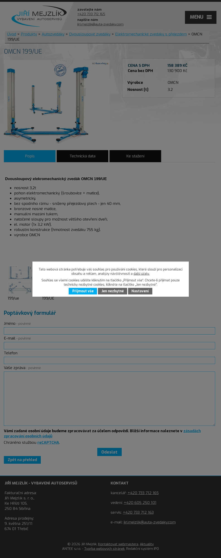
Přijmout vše (83, 291)
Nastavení (140, 291)
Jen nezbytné (113, 291)
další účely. (142, 273)
